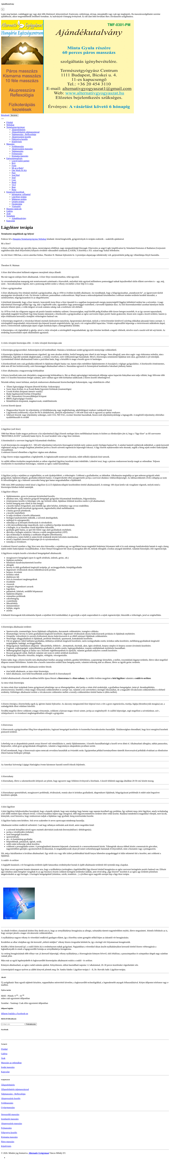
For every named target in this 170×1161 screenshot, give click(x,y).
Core (14, 180)
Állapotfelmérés (18, 129)
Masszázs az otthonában (11, 1063)
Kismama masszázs (20, 156)
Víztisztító (16, 206)
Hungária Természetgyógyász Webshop (29, 239)
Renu (14, 189)
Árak (8, 213)
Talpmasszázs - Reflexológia (24, 134)
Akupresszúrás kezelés (21, 137)
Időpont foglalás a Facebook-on (14, 1013)
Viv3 (14, 185)
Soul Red (16, 175)
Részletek (5, 115)
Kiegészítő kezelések (15, 192)
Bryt (13, 163)
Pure (14, 173)
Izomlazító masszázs (10, 1119)
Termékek (10, 216)
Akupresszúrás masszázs (22, 149)
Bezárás (14, 115)
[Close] (2, 9)
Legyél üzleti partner (20, 161)
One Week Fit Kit (19, 170)
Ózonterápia (17, 204)
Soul (14, 177)
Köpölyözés (17, 141)
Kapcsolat (10, 221)
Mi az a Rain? (18, 168)
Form (14, 165)
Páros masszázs (7, 1141)
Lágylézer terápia (19, 197)
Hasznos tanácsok (14, 209)
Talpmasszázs (17, 151)
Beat (14, 187)
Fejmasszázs (17, 153)
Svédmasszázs (18, 146)
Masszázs (10, 144)
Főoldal (9, 122)
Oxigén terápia (18, 201)
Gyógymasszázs (8, 1107)
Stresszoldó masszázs (10, 1114)
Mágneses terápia (19, 199)
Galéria (9, 211)
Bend (14, 182)
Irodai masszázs (8, 1067)
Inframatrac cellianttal (21, 194)
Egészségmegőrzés (14, 158)
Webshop (10, 125)
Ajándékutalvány (19, 218)
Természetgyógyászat (15, 127)
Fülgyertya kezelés (20, 139)
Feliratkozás (31, 1024)
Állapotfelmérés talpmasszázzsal (25, 132)
